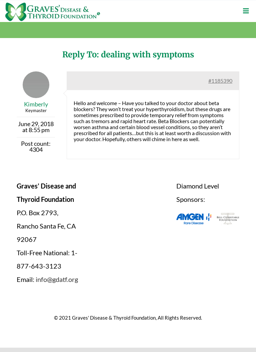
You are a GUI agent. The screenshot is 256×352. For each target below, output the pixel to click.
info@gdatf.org (57, 279)
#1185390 (220, 80)
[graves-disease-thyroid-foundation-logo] (52, 5)
